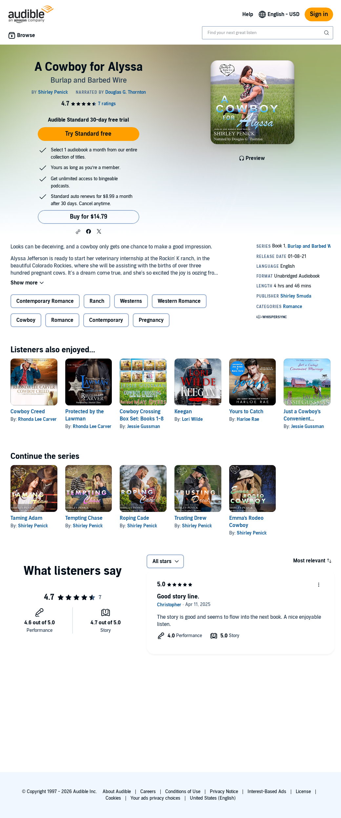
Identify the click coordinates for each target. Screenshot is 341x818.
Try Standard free (88, 133)
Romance (62, 320)
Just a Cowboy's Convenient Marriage (302, 418)
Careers (148, 791)
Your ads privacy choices (155, 798)
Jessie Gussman (143, 426)
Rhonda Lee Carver (37, 419)
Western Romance (179, 301)
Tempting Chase (84, 518)
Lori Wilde (192, 419)
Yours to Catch (246, 411)
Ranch (97, 301)
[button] (78, 231)
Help (247, 14)
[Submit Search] (327, 32)
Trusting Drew (190, 518)
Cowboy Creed (27, 411)
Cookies (113, 798)
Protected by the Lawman (84, 415)
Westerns (131, 301)
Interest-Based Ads (267, 791)
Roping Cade (134, 518)
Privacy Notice (224, 791)
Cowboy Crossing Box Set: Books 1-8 (142, 415)
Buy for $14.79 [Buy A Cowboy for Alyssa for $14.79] (88, 216)
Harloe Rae (248, 419)
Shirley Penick (33, 526)
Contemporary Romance (45, 301)
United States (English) (213, 798)
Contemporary (106, 320)
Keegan (183, 411)
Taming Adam (26, 518)
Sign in (319, 14)
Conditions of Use (182, 791)
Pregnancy (151, 320)
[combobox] (267, 32)
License (303, 791)
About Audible (117, 791)
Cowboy (25, 320)
